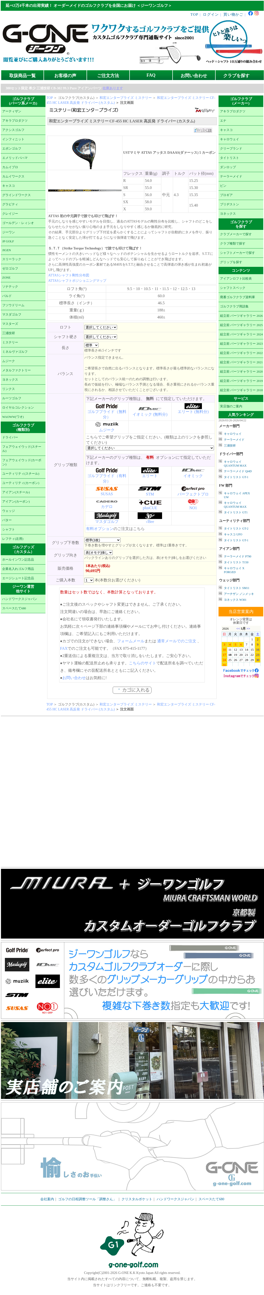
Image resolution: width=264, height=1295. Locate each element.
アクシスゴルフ (13, 130)
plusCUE (150, 508)
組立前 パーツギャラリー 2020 (241, 371)
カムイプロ (10, 167)
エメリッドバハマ (15, 158)
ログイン (211, 14)
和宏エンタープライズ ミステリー (125, 98)
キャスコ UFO (233, 534)
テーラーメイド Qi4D (238, 471)
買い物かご (233, 14)
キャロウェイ (229, 139)
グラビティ (10, 204)
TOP (194, 14)
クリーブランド (231, 148)
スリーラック (11, 259)
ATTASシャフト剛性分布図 (68, 275)
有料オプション (99, 529)
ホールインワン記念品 (18, 559)
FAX (64, 648)
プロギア (226, 195)
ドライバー (10, 437)
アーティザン (11, 111)
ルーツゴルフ (11, 398)
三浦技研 (8, 333)
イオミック (193, 476)
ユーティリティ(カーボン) (20, 483)
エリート (150, 476)
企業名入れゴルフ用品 (18, 569)
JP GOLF (8, 241)
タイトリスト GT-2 (236, 528)
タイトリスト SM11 (236, 588)
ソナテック (10, 286)
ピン (223, 186)
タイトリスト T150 (236, 562)
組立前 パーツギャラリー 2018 (241, 390)
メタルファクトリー (16, 370)
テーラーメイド (231, 176)
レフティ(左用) (12, 539)
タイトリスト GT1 (236, 512)
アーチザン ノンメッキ (239, 594)
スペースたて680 (14, 608)
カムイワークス (13, 176)
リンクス (8, 389)
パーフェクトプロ (193, 494)
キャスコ (8, 186)
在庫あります (112, 88)
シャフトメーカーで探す (237, 253)
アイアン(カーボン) (16, 501)
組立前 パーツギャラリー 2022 (241, 353)
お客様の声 (65, 75)
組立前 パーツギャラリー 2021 (241, 362)
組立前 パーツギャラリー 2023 (241, 343)
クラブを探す (236, 75)
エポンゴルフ (11, 148)
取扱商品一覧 (22, 75)
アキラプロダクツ (15, 120)
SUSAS (107, 494)
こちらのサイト (142, 663)
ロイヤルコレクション (18, 407)
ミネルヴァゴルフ (15, 351)
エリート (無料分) (193, 412)
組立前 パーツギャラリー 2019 (241, 381)
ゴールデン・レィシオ (18, 223)
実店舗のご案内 (231, 406)
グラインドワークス (16, 195)
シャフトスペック (232, 288)
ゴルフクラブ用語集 (234, 306)
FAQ (151, 75)
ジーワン (8, 232)
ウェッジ (8, 511)
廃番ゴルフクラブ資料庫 (237, 297)
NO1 (193, 508)
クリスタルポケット (136, 1199)
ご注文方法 (108, 75)
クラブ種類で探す (232, 243)
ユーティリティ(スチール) (20, 473)
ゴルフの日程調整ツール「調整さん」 (87, 1199)
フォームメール (130, 641)
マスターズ (10, 324)
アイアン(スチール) (16, 492)
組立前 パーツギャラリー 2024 (241, 334)
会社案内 (47, 1199)
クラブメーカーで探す (236, 234)
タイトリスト (229, 158)
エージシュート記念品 (18, 578)
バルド (7, 296)
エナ (223, 120)
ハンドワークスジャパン (19, 599)
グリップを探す (231, 262)
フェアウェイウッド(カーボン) (21, 462)
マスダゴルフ (11, 314)
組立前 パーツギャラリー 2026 (241, 316)
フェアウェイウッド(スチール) (21, 449)
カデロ (107, 507)
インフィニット (13, 139)
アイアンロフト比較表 (236, 278)
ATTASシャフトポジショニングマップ (77, 281)
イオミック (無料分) (149, 414)
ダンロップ (228, 167)
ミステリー (10, 342)
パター (7, 520)
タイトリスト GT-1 (236, 477)
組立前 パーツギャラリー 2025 (241, 325)
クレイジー (10, 213)
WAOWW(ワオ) (13, 417)
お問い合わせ (194, 75)
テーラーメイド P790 (237, 556)
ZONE (6, 277)
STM (150, 494)
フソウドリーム (13, 305)
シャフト (8, 529)
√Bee (150, 521)
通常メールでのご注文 (176, 641)
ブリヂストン (229, 204)
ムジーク (8, 361)
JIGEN (6, 250)
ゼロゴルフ (10, 268)
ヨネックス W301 (235, 599)
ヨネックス (10, 379)
